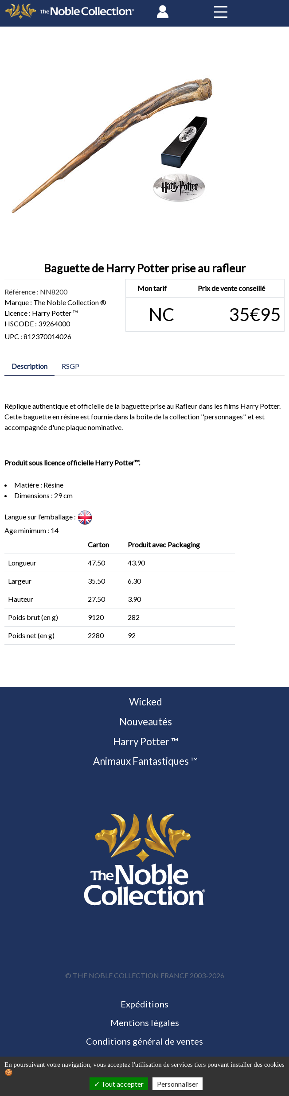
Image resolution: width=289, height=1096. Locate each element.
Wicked (144, 702)
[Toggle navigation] (221, 11)
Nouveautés (144, 722)
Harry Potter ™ (144, 741)
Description (29, 366)
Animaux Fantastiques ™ (144, 761)
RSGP (70, 366)
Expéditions (144, 1004)
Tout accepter (119, 1084)
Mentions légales (144, 1022)
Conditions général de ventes (144, 1041)
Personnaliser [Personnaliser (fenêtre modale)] (177, 1084)
